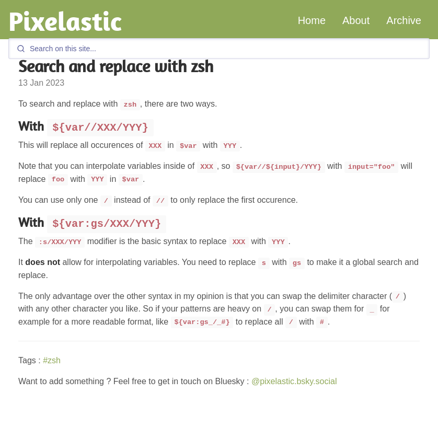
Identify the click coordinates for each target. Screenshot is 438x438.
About (356, 20)
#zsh (52, 360)
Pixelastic (65, 21)
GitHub (361, 433)
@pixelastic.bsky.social (294, 381)
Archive (403, 20)
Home (312, 20)
